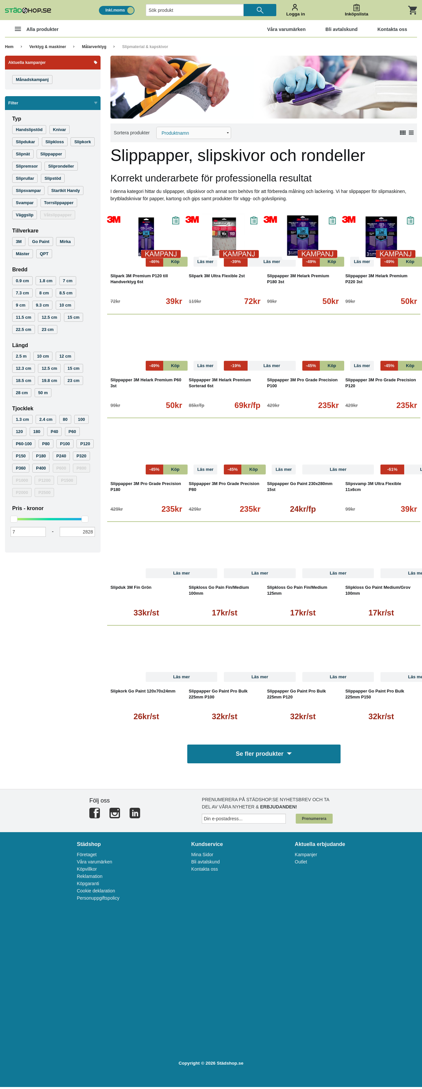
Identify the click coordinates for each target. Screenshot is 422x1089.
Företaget (87, 856)
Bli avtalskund (205, 863)
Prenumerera (314, 820)
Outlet (301, 863)
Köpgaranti (88, 885)
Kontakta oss (204, 870)
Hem (9, 46)
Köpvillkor (87, 870)
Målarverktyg (94, 46)
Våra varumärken (94, 863)
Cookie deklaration (96, 892)
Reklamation (90, 878)
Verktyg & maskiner (47, 46)
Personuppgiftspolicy (98, 899)
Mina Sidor (202, 856)
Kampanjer (306, 856)
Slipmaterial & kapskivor (145, 46)
